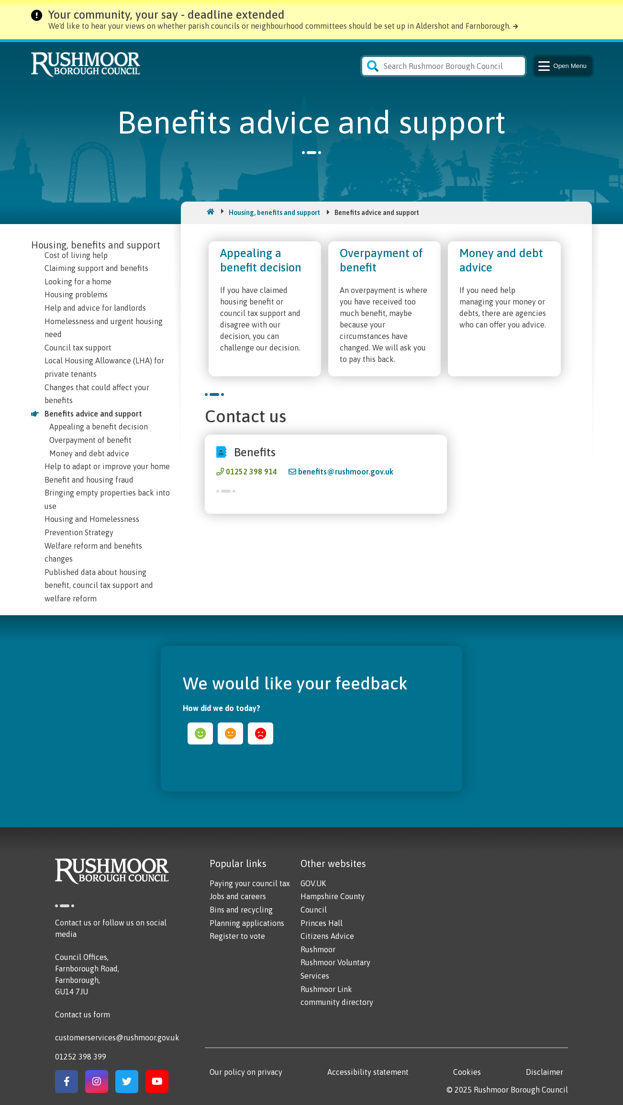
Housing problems (76, 294)
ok (230, 733)
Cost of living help (76, 255)
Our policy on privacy (246, 1072)
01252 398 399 (80, 1056)
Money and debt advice (89, 453)
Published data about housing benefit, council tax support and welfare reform (98, 585)
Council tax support (77, 347)
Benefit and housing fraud (89, 479)
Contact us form (82, 1014)
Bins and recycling (241, 909)
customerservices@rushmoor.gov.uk (117, 1037)
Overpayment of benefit (90, 440)
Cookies (467, 1072)
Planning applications (247, 923)
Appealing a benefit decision (98, 426)
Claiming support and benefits (96, 268)
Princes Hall (321, 923)
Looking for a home (77, 281)
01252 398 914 (251, 471)
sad (260, 733)
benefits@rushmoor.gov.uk (345, 471)
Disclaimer (544, 1072)
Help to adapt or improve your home (107, 466)
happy (200, 733)
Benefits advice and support (93, 413)
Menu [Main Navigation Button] (561, 66)
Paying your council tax (250, 883)
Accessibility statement (368, 1072)
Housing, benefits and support (274, 212)
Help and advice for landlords (95, 308)
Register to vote (237, 936)
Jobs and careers (238, 896)
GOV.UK (313, 883)
